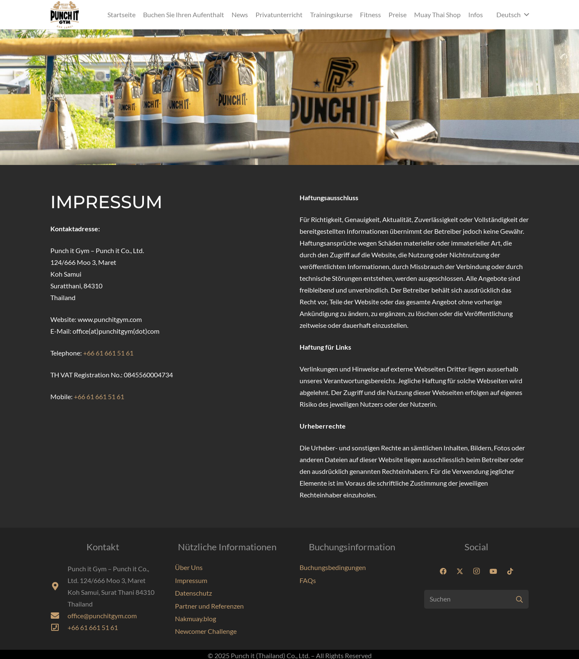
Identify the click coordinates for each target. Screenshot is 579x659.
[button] (512, 14)
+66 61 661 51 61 (108, 353)
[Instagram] (476, 571)
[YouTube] (493, 571)
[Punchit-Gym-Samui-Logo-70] (64, 14)
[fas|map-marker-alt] (59, 586)
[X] (459, 571)
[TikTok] (510, 571)
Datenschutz (193, 593)
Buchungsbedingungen (333, 567)
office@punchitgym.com (102, 616)
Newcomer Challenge (206, 631)
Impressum (191, 580)
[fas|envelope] (59, 616)
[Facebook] (443, 571)
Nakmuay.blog (195, 618)
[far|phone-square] (59, 627)
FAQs (308, 580)
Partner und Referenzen (209, 606)
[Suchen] (476, 599)
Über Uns (189, 567)
